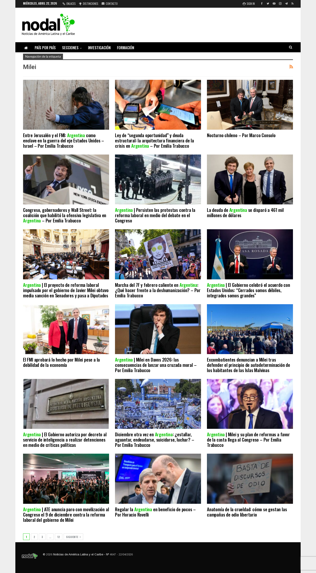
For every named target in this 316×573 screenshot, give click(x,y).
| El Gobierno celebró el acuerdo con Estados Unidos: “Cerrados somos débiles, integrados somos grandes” (248, 290)
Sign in (249, 3)
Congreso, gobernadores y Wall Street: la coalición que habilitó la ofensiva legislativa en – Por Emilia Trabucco (64, 215)
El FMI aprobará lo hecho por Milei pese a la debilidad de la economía (61, 362)
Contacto (110, 3)
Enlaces (69, 3)
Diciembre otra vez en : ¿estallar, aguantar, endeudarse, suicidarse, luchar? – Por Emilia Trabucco (154, 439)
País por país (45, 47)
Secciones (70, 47)
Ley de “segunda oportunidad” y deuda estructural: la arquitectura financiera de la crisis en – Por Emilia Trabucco (154, 140)
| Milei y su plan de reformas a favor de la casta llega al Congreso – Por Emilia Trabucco (248, 439)
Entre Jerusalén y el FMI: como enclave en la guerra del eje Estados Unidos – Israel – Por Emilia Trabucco (63, 140)
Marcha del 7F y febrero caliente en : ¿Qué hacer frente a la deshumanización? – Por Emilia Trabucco (158, 290)
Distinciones (88, 3)
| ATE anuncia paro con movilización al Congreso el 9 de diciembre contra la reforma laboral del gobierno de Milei (66, 514)
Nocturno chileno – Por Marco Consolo (241, 135)
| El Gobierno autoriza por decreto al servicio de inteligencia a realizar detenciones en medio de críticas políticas (65, 439)
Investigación (99, 47)
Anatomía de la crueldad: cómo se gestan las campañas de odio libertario (247, 512)
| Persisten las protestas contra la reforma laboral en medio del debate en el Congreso (155, 215)
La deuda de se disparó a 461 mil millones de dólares (245, 212)
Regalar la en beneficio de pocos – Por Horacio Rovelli (155, 512)
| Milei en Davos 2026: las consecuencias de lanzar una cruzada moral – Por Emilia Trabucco (155, 364)
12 (58, 537)
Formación (125, 47)
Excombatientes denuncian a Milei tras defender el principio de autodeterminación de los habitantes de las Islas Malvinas (248, 364)
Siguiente (73, 537)
